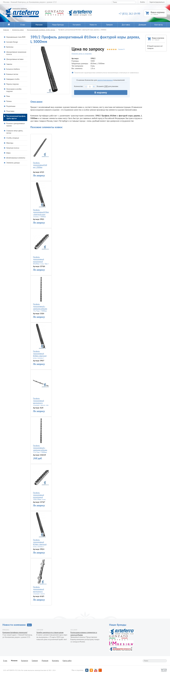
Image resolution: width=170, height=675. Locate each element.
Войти (142, 2)
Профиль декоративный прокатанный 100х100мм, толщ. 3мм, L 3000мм (41, 482)
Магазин (39, 24)
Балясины (9, 47)
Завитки (9, 64)
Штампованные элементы (15, 158)
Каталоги (77, 24)
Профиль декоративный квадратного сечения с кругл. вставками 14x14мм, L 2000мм (41, 577)
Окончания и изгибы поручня (14, 90)
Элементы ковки (18, 30)
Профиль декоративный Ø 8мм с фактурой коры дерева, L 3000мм (41, 199)
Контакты (159, 24)
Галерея (109, 24)
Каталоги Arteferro (13, 69)
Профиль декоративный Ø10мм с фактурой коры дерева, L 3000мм (82, 30)
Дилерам (142, 24)
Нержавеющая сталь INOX (15, 37)
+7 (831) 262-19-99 (129, 13)
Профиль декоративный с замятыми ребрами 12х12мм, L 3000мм (41, 435)
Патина (9, 101)
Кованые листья (12, 74)
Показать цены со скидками (82, 53)
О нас (22, 24)
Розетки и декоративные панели (15, 124)
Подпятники (10, 106)
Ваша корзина (158, 13)
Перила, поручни (12, 84)
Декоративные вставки (14, 59)
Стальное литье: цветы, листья (14, 132)
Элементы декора (13, 163)
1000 (106, 86)
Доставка (126, 24)
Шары (8, 153)
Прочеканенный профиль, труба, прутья (41, 30)
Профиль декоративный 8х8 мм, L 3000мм (41, 151)
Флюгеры (9, 143)
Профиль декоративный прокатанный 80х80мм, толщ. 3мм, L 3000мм (41, 247)
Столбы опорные (12, 138)
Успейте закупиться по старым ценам (49, 632)
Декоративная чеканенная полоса (16, 53)
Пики (8, 96)
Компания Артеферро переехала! (15, 632)
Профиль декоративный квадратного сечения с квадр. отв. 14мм (41, 388)
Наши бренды (58, 24)
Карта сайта (67, 661)
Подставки (10, 111)
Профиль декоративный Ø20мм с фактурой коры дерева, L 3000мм (41, 341)
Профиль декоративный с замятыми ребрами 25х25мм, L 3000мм (41, 294)
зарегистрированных (105, 80)
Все (29, 625)
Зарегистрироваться (156, 2)
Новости (93, 24)
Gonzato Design (12, 42)
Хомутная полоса (12, 148)
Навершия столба (12, 79)
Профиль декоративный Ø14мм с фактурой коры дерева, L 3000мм (41, 529)
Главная (6, 30)
